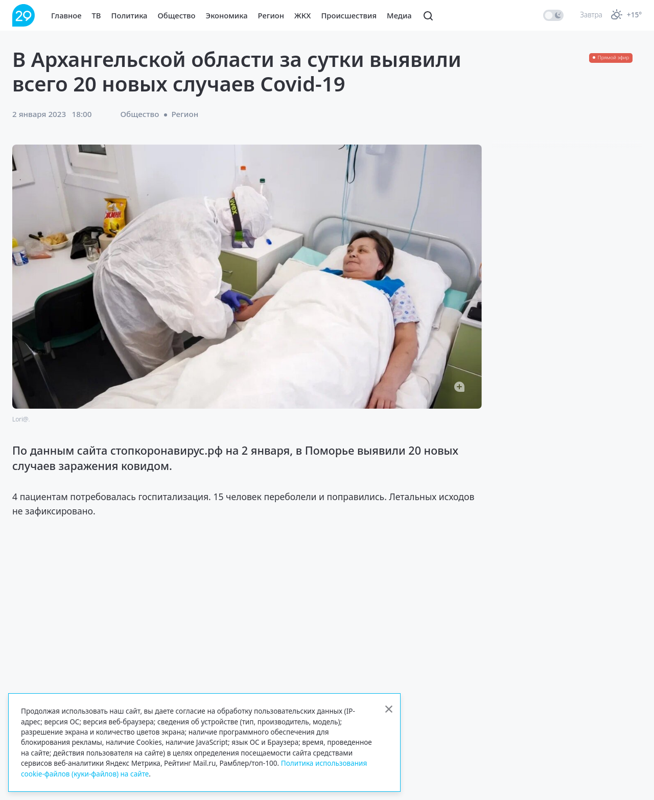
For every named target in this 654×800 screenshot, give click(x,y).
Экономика (227, 15)
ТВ (96, 15)
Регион (271, 15)
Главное (66, 15)
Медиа (399, 15)
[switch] (553, 15)
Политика (129, 15)
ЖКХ (302, 15)
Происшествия (349, 15)
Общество (177, 15)
